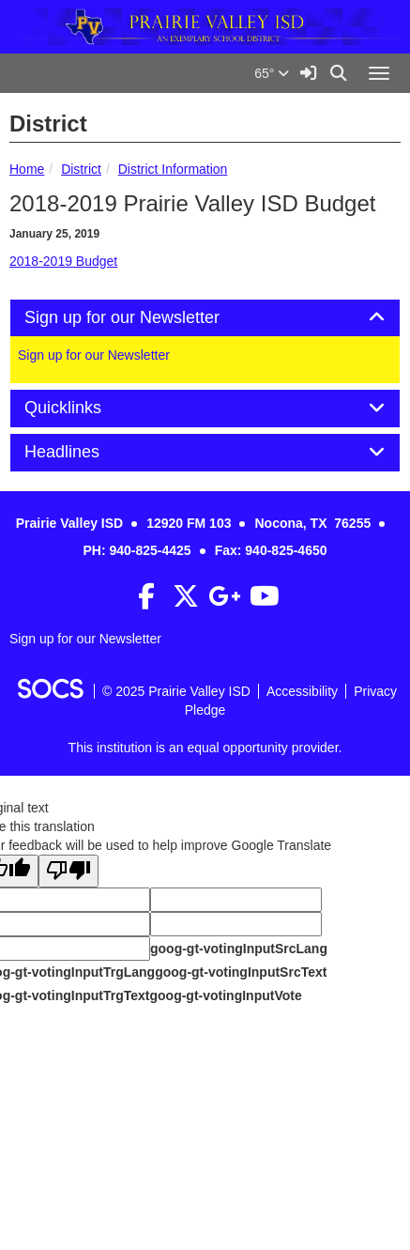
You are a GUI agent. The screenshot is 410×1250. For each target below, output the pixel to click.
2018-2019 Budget (63, 261)
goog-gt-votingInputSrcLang (238, 948)
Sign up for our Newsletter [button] (143, 318)
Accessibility (302, 691)
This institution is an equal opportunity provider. (205, 747)
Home (26, 169)
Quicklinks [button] (84, 408)
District (81, 169)
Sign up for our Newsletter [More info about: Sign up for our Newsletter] (94, 355)
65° (271, 73)
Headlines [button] (83, 452)
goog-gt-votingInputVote (225, 995)
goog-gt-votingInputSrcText (240, 972)
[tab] (205, 318)
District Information (173, 169)
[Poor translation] (68, 871)
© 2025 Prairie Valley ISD (176, 691)
